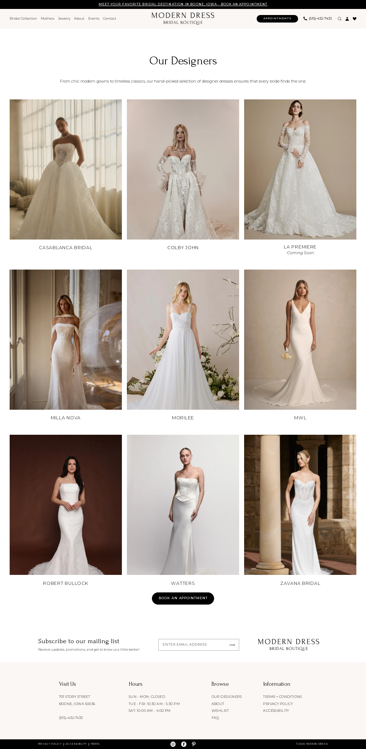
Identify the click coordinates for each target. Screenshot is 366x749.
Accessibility (276, 711)
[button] (347, 19)
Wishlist (220, 711)
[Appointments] (277, 19)
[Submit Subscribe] (232, 645)
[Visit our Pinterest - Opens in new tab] (194, 744)
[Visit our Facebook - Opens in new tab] (184, 744)
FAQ (215, 718)
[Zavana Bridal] (300, 511)
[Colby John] (183, 175)
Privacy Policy (50, 744)
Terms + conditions (282, 697)
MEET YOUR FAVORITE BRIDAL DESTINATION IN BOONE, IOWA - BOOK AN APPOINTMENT (183, 4)
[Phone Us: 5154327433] (317, 19)
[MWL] (300, 346)
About (218, 704)
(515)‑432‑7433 (71, 718)
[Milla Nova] (66, 346)
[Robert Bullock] (66, 511)
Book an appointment (183, 598)
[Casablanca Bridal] (66, 175)
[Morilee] (183, 346)
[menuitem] (23, 19)
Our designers (227, 697)
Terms (95, 744)
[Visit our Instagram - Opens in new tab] (173, 744)
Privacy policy (278, 704)
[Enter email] (198, 645)
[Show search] (339, 19)
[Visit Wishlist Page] (354, 19)
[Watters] (183, 511)
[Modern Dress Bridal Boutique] (183, 19)
